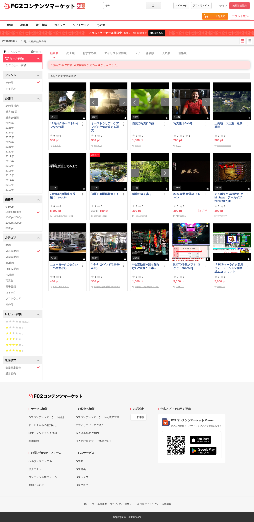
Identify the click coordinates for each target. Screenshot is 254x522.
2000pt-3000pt (14, 222)
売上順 (70, 53)
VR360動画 (12, 256)
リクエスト (35, 469)
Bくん (178, 146)
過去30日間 (12, 117)
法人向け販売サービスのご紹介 (94, 441)
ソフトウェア (81, 25)
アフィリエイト (201, 5)
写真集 (24, 25)
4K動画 (10, 262)
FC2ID (79, 461)
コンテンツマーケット (49, 6)
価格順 (182, 53)
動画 (10, 25)
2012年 (10, 189)
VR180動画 (23, 251)
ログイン (222, 5)
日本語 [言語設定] (140, 417)
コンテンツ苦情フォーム (43, 477)
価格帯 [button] (22, 200)
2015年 (10, 175)
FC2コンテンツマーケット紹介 (46, 417)
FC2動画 (81, 469)
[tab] (151, 53)
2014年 (10, 180)
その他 (101, 25)
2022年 (10, 142)
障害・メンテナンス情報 (43, 433)
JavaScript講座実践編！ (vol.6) (62, 195)
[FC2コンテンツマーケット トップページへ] (55, 396)
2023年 (10, 137)
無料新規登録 (239, 5)
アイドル (11, 88)
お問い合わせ (36, 485)
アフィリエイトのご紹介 (90, 425)
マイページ (181, 5)
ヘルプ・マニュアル (40, 461)
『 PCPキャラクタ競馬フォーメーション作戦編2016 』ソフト (229, 268)
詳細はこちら (156, 33)
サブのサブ (222, 216)
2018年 (10, 161)
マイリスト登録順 (115, 53)
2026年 (10, 123)
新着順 (54, 53)
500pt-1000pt (23, 212)
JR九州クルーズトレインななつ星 (64, 125)
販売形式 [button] (22, 360)
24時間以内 (12, 105)
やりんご (98, 146)
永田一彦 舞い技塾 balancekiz (107, 286)
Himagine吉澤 (141, 216)
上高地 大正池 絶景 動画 (229, 125)
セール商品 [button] (22, 58)
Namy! (138, 146)
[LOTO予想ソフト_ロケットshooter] (186, 266)
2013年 (10, 184)
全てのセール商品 (16, 65)
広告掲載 (166, 504)
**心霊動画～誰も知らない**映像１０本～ (145, 266)
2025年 (10, 127)
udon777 (180, 286)
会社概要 (102, 504)
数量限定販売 (23, 367)
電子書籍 (41, 25)
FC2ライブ (82, 477)
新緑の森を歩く (142, 193)
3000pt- (10, 228)
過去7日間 (11, 111)
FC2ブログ (82, 485)
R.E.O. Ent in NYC (61, 286)
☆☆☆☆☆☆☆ (224, 146)
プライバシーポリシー (122, 504)
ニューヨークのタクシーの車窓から (64, 266)
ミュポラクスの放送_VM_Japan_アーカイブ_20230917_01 (229, 197)
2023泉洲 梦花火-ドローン (187, 195)
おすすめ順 (89, 53)
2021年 (10, 146)
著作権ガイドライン (148, 504)
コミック (59, 25)
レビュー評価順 (144, 53)
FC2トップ (88, 504)
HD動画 (10, 274)
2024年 (10, 132)
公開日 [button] (22, 99)
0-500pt (10, 206)
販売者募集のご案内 (87, 433)
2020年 (10, 151)
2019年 (10, 156)
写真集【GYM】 (183, 123)
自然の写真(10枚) (143, 123)
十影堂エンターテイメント (147, 286)
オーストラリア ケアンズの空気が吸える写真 (105, 127)
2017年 (10, 165)
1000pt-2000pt (14, 217)
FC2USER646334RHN (63, 216)
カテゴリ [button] (22, 238)
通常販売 (11, 373)
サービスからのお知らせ (43, 425)
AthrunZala (181, 216)
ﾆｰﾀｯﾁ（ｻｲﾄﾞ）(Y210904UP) (105, 266)
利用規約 (34, 441)
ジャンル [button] (22, 75)
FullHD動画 (12, 268)
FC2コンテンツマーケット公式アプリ (97, 417)
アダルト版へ (240, 16)
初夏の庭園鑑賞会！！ (105, 193)
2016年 (10, 170)
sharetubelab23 (101, 216)
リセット (36, 51)
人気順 (166, 53)
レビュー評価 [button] (22, 314)
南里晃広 (57, 146)
